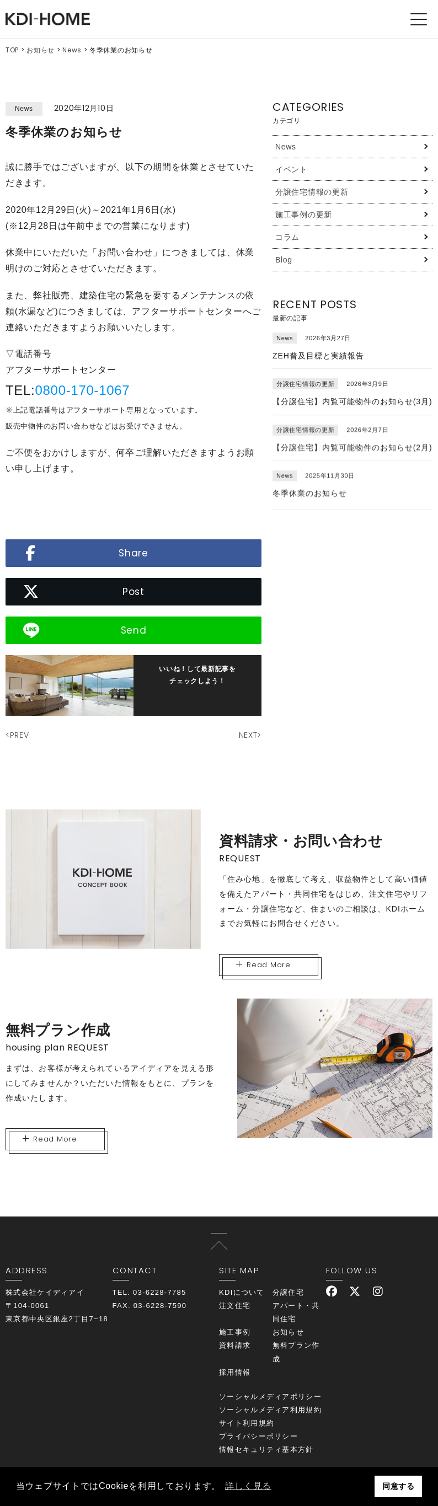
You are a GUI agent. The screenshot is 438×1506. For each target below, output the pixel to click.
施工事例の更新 (303, 214)
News (72, 50)
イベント (291, 169)
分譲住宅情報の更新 (311, 191)
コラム (287, 237)
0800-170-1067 (82, 390)
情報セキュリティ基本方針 (266, 1449)
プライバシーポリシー (258, 1436)
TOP (12, 50)
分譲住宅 (288, 1292)
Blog (283, 259)
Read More (263, 965)
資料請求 (234, 1345)
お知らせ (40, 50)
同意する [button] (398, 1486)
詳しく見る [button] (248, 1486)
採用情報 (234, 1372)
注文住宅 (234, 1305)
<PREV (17, 735)
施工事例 (234, 1332)
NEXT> (250, 735)
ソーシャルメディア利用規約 (270, 1410)
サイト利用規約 (246, 1423)
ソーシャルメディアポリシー (270, 1396)
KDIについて (242, 1292)
